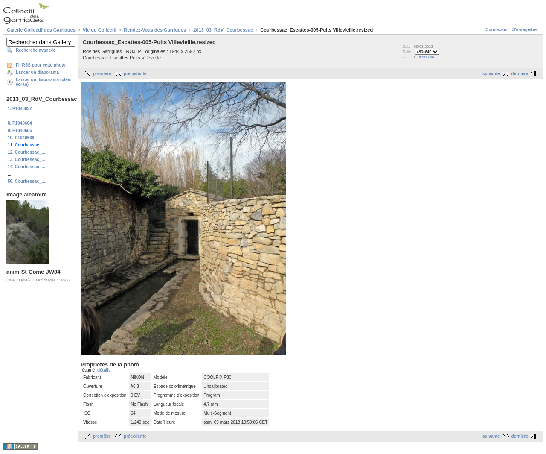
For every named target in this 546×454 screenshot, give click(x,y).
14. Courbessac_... (26, 166)
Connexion (496, 29)
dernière (519, 73)
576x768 (426, 57)
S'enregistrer (525, 29)
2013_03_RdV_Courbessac (223, 29)
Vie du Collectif (99, 29)
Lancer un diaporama (37, 72)
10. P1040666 (21, 137)
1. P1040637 (20, 108)
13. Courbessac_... (26, 159)
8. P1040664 (20, 123)
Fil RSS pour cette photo (41, 65)
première (102, 73)
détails (104, 370)
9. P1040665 (20, 130)
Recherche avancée (35, 50)
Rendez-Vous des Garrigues (155, 29)
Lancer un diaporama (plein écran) (44, 82)
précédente (135, 73)
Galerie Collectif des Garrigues (41, 29)
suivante (491, 73)
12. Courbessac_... (26, 152)
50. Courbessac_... (26, 181)
